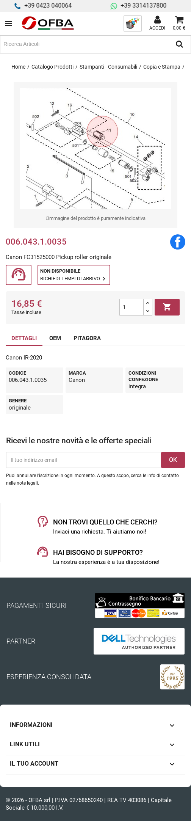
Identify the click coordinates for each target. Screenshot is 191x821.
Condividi (177, 242)
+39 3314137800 (148, 5)
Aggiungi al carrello (167, 307)
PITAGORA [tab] (87, 338)
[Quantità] (131, 307)
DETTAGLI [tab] (24, 338)
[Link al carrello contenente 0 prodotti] (179, 23)
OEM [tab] (55, 338)
